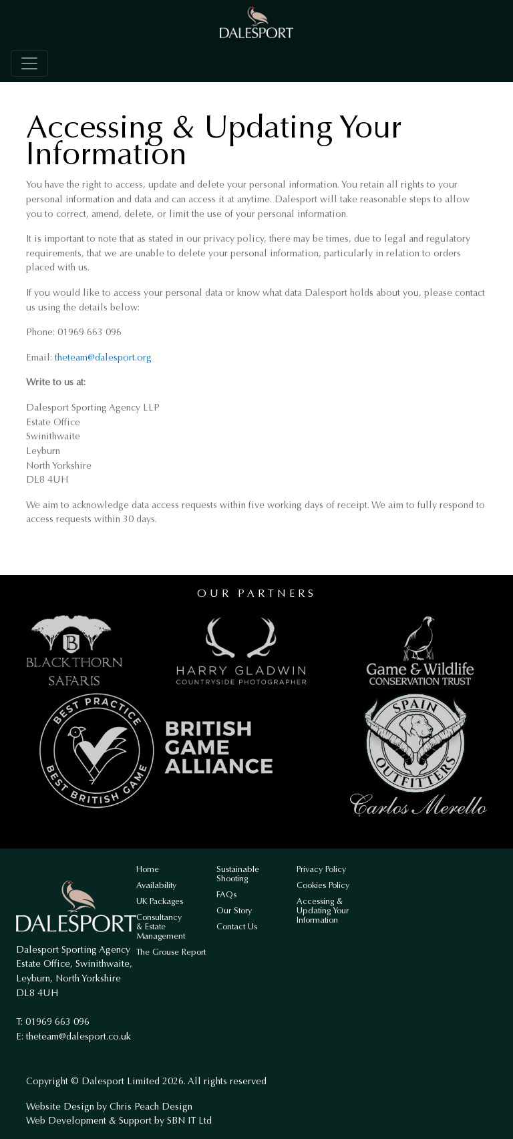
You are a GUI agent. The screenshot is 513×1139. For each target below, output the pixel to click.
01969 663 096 (57, 1022)
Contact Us (236, 926)
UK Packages (159, 901)
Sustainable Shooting (237, 873)
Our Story (234, 910)
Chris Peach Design (151, 1106)
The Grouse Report (171, 952)
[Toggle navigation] (29, 63)
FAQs (226, 894)
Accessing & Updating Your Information (323, 910)
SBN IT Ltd (189, 1120)
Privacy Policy (321, 869)
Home (147, 869)
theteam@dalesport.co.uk (78, 1036)
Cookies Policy (323, 885)
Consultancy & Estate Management (160, 926)
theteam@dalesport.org (103, 357)
